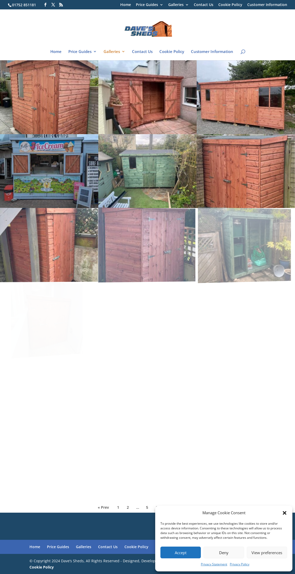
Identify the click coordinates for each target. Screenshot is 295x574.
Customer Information (267, 5)
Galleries (176, 5)
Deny (223, 552)
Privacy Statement (214, 564)
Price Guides (147, 5)
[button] (284, 513)
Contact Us (203, 5)
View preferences (266, 552)
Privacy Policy (239, 564)
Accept (180, 552)
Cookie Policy (230, 5)
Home (125, 5)
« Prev (103, 507)
